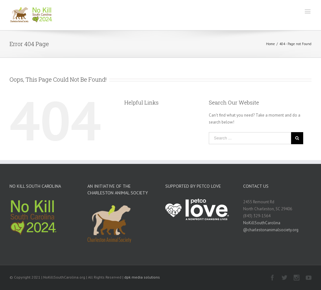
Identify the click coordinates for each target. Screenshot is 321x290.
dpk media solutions (142, 277)
